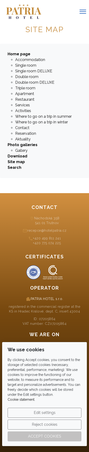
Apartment (24, 93)
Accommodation (30, 59)
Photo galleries (22, 145)
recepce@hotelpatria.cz (46, 230)
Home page (19, 54)
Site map (16, 162)
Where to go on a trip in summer (43, 116)
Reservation (25, 133)
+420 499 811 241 (47, 238)
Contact (22, 128)
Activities (23, 111)
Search (14, 167)
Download (17, 156)
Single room (25, 65)
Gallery (21, 150)
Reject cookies (44, 424)
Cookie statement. (21, 399)
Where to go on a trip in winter (41, 122)
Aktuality (23, 139)
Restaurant (24, 99)
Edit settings (45, 412)
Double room (26, 76)
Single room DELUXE (33, 71)
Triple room (25, 88)
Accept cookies (44, 436)
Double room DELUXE (34, 82)
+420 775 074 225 (47, 243)
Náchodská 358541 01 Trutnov (47, 220)
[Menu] (83, 12)
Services (22, 105)
